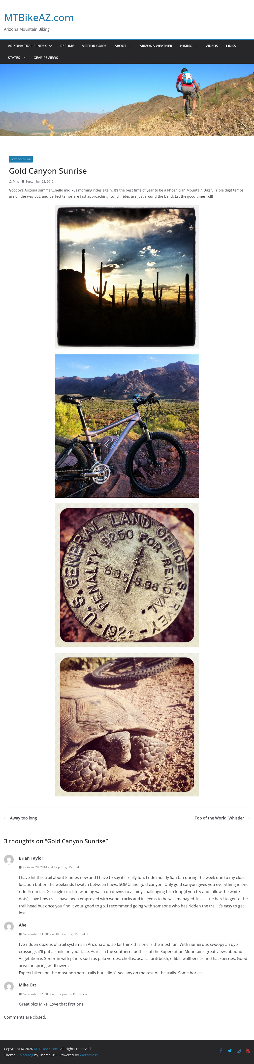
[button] (49, 45)
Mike (16, 181)
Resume (67, 45)
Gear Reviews (45, 57)
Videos (212, 45)
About (120, 45)
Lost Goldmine (21, 159)
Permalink (73, 867)
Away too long (20, 818)
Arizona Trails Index (27, 45)
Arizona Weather (156, 45)
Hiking (186, 45)
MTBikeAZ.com (39, 17)
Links (231, 45)
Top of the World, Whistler (222, 818)
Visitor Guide (94, 45)
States (14, 57)
